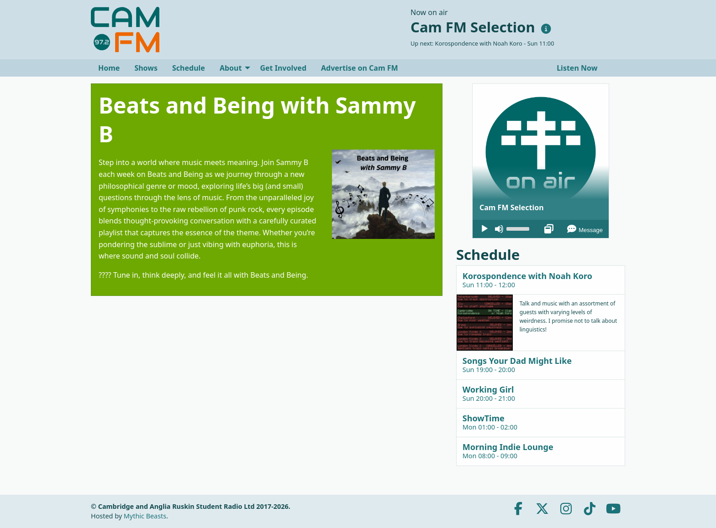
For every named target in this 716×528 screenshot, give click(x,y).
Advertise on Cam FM (359, 68)
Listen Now (576, 68)
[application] (541, 229)
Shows (146, 68)
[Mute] (499, 228)
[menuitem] (109, 68)
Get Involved (283, 68)
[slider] (519, 228)
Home (109, 68)
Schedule (188, 68)
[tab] (540, 279)
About (231, 68)
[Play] (484, 228)
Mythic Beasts (145, 516)
